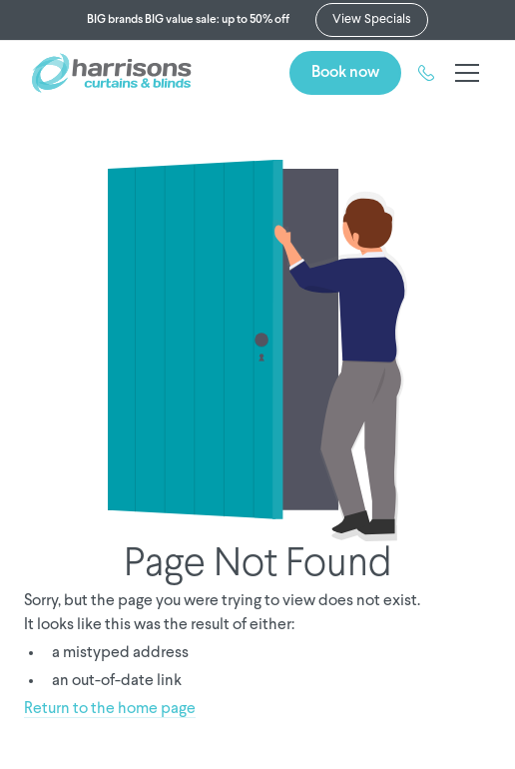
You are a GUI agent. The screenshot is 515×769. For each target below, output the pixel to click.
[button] (463, 73)
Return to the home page (110, 709)
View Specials (371, 19)
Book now (345, 72)
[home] (112, 73)
